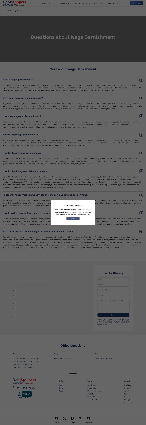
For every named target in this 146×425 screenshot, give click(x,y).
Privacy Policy (86, 214)
